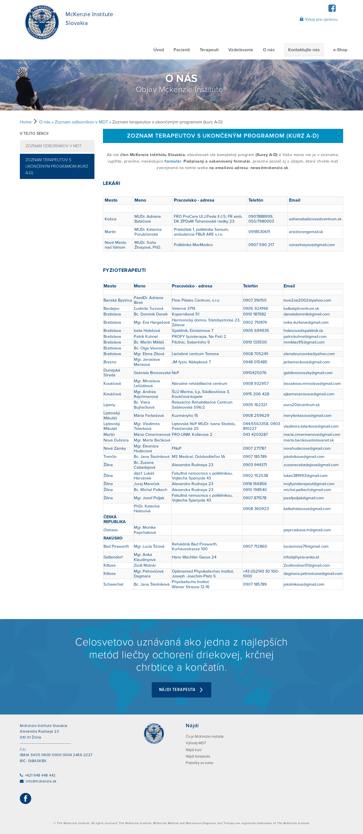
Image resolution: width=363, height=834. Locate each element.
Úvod (158, 50)
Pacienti (182, 50)
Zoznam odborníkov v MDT (81, 122)
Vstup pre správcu (318, 19)
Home (26, 122)
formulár (172, 161)
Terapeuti (209, 50)
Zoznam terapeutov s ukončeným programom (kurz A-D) (57, 166)
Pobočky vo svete (199, 763)
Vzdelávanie (240, 50)
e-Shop (340, 50)
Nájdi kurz (194, 750)
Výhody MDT (196, 743)
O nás (269, 50)
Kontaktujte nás (304, 50)
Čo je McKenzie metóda (204, 736)
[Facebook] (331, 10)
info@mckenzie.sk (41, 781)
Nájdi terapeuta (181, 690)
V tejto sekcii (34, 133)
